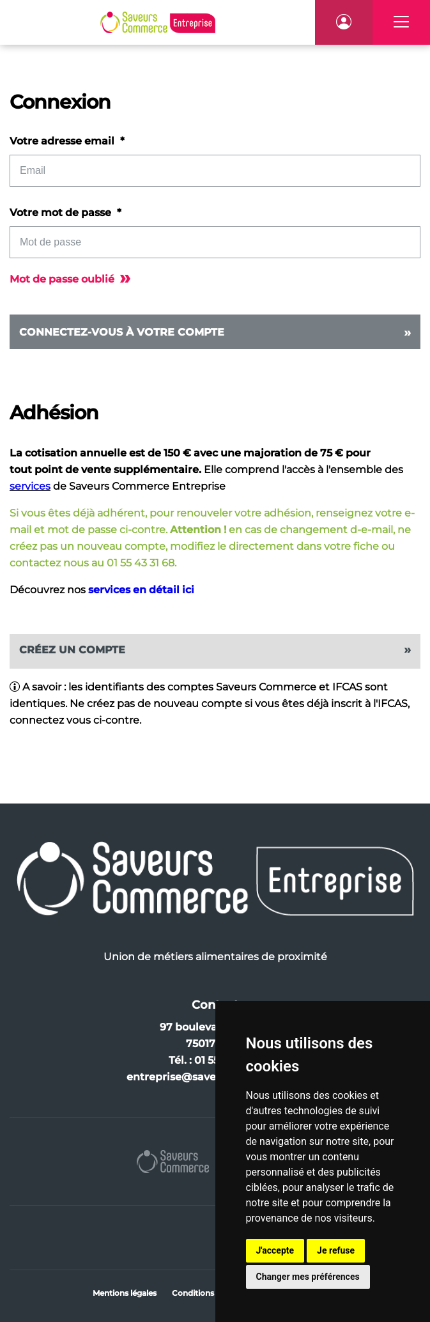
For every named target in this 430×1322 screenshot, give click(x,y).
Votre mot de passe (62, 212)
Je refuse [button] (336, 1250)
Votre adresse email (63, 141)
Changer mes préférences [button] (308, 1276)
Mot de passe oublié (70, 279)
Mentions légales (125, 1293)
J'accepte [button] (275, 1250)
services (30, 486)
